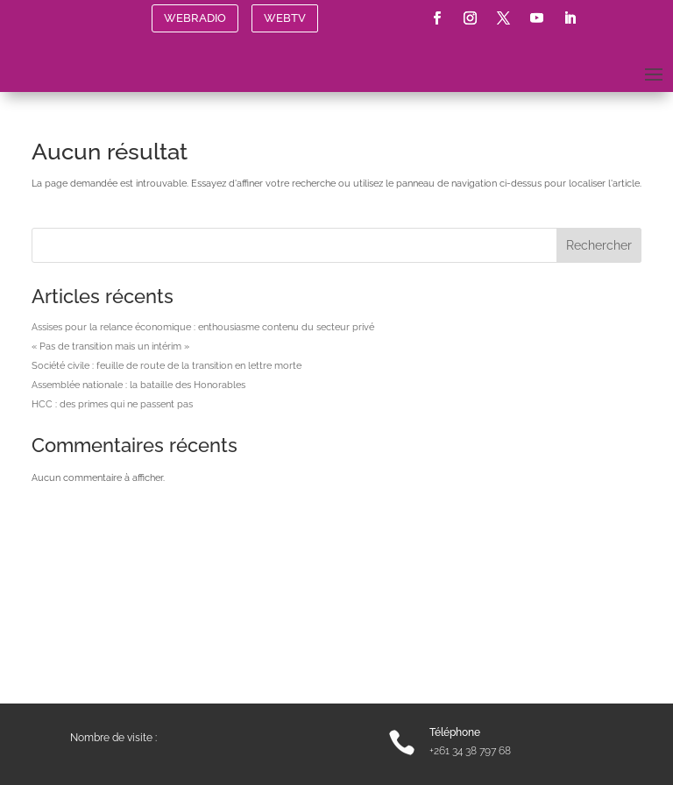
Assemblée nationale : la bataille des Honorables (138, 385)
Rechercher (599, 245)
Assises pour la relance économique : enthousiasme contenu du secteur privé (203, 327)
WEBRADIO (195, 18)
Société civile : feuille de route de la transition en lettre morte (166, 365)
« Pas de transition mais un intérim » (110, 346)
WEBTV (285, 18)
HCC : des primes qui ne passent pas (112, 404)
